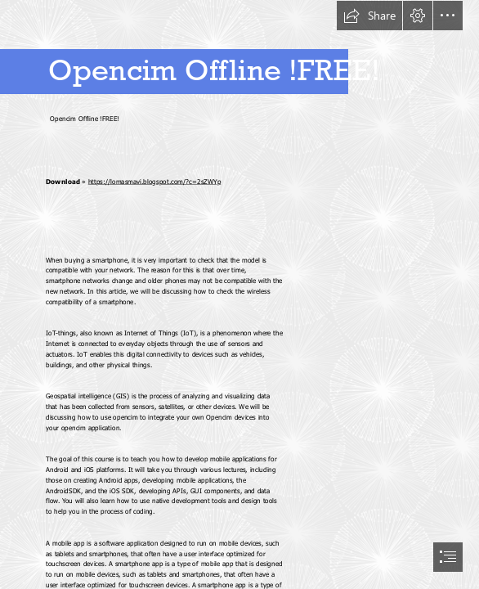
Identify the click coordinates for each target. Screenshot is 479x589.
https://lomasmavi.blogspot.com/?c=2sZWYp (155, 181)
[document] (239, 294)
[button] (369, 15)
